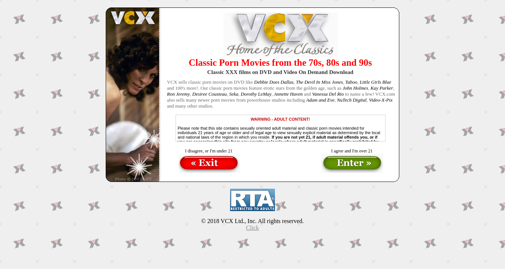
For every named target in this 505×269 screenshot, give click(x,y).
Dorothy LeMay (256, 94)
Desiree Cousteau (209, 94)
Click (252, 228)
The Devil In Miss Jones (319, 82)
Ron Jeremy (178, 94)
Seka (234, 94)
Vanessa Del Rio (328, 94)
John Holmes (355, 88)
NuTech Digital (351, 100)
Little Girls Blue (375, 82)
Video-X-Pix (381, 100)
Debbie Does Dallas (273, 82)
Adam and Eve (320, 100)
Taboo (351, 82)
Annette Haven (288, 94)
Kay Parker (382, 88)
